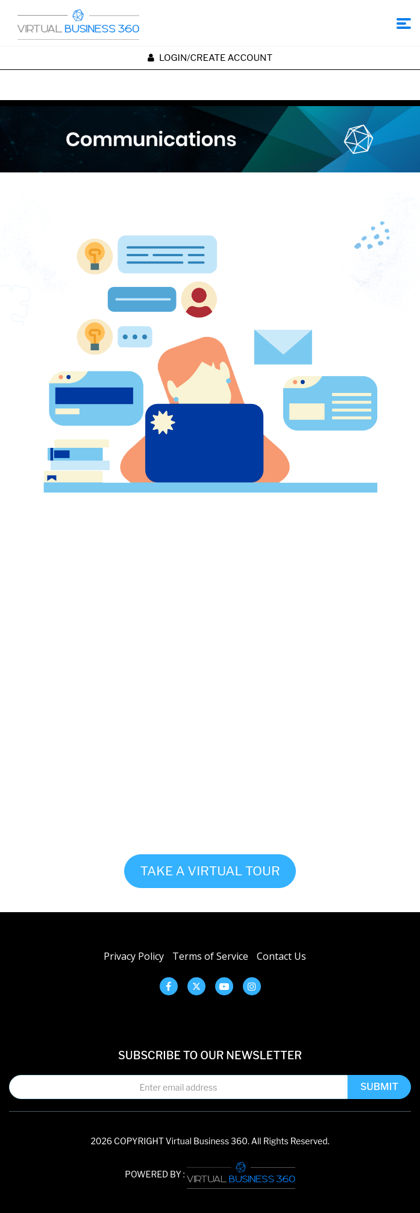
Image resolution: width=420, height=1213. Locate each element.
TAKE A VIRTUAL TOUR (210, 870)
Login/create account (210, 57)
